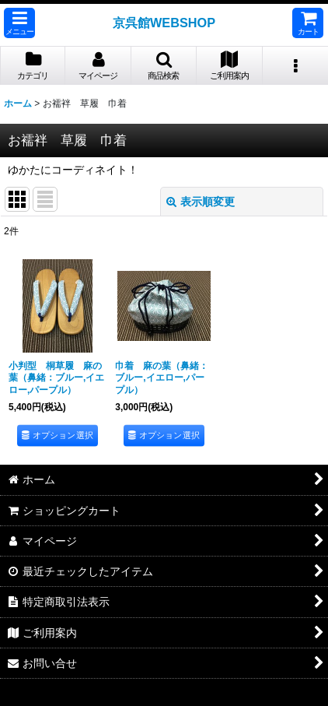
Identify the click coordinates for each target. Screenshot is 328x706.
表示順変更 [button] (200, 201)
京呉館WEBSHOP (164, 23)
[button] (19, 23)
